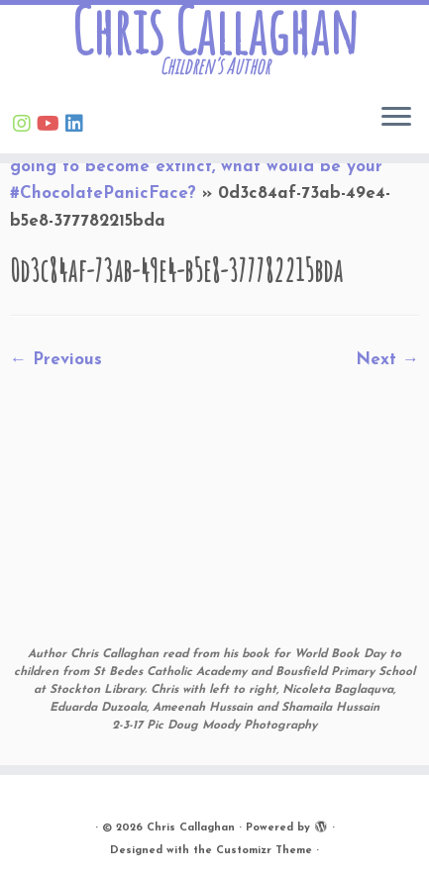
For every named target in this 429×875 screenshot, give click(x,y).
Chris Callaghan (214, 31)
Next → (387, 359)
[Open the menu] (396, 118)
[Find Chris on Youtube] (51, 126)
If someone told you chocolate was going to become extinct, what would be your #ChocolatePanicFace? (196, 167)
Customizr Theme (264, 850)
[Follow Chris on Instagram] (25, 126)
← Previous (56, 359)
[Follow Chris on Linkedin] (77, 126)
